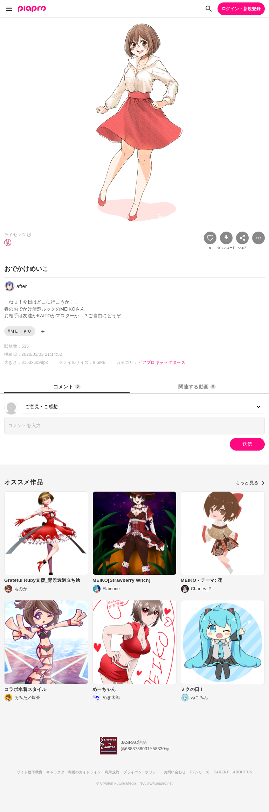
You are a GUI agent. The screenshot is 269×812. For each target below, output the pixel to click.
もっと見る (250, 482)
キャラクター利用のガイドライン (73, 772)
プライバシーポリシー (141, 772)
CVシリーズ (199, 772)
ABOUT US (242, 772)
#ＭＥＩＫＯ (20, 331)
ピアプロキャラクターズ (162, 362)
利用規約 (112, 772)
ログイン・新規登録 (241, 8)
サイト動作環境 (29, 772)
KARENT (221, 772)
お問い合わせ (175, 772)
